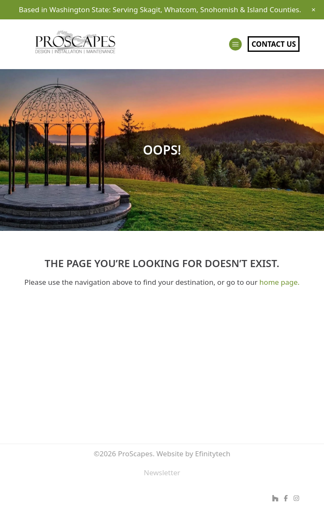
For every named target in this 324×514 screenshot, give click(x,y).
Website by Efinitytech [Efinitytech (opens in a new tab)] (193, 453)
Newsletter (162, 472)
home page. (279, 282)
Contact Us (273, 44)
